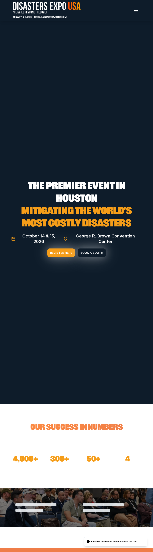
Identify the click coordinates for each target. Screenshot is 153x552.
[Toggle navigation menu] (136, 10)
